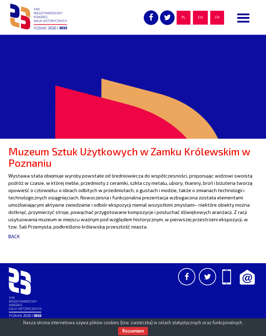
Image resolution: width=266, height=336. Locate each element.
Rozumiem (133, 331)
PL (183, 17)
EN (200, 17)
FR (217, 17)
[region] (133, 87)
